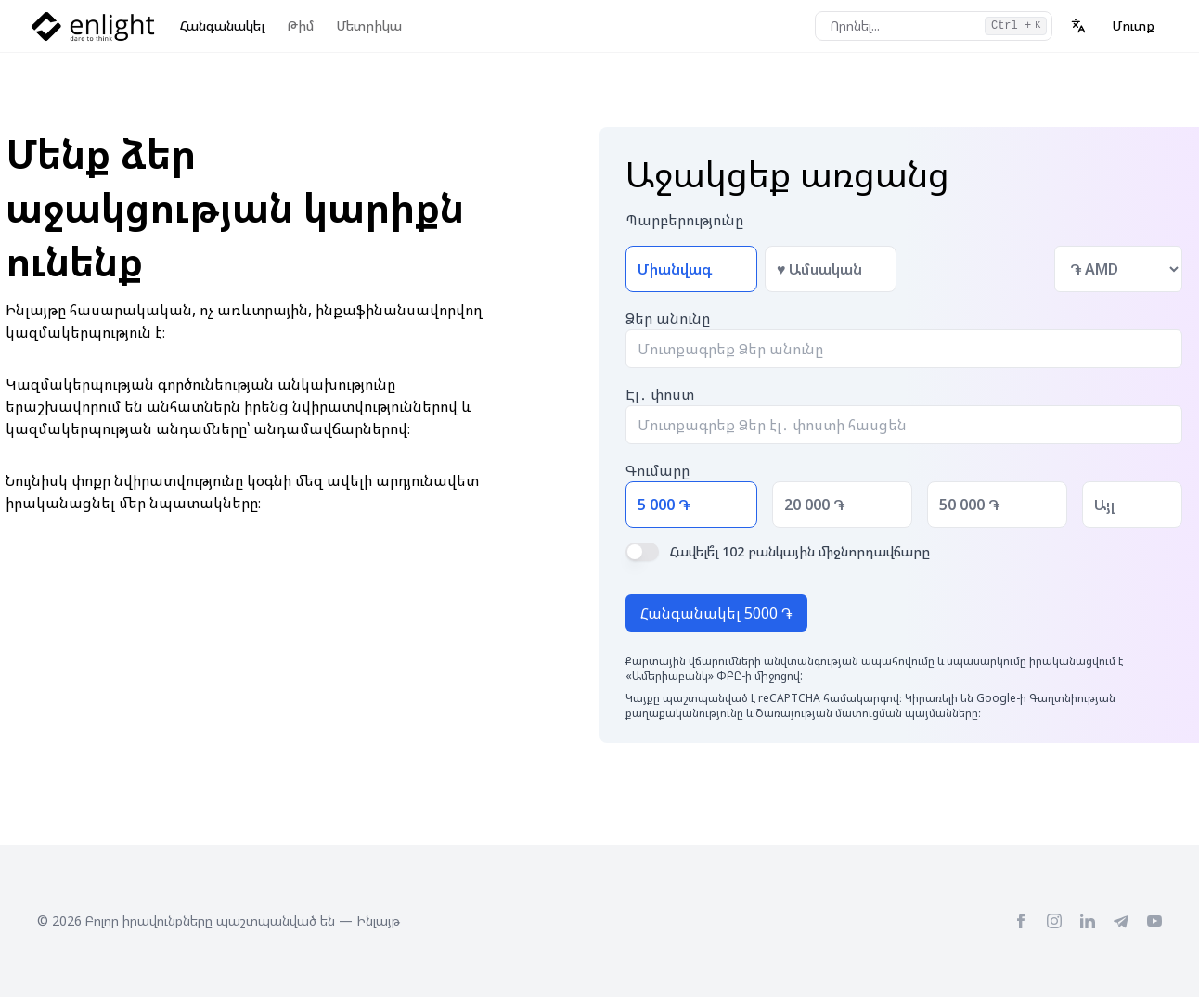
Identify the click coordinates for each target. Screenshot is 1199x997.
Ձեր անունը (667, 318)
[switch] (642, 552)
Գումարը (657, 470)
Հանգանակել (222, 25)
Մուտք (1133, 25)
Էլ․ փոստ (659, 394)
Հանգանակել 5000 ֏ (716, 613)
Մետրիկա (369, 25)
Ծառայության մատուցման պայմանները (866, 713)
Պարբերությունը (684, 220)
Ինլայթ (378, 920)
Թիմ (300, 25)
